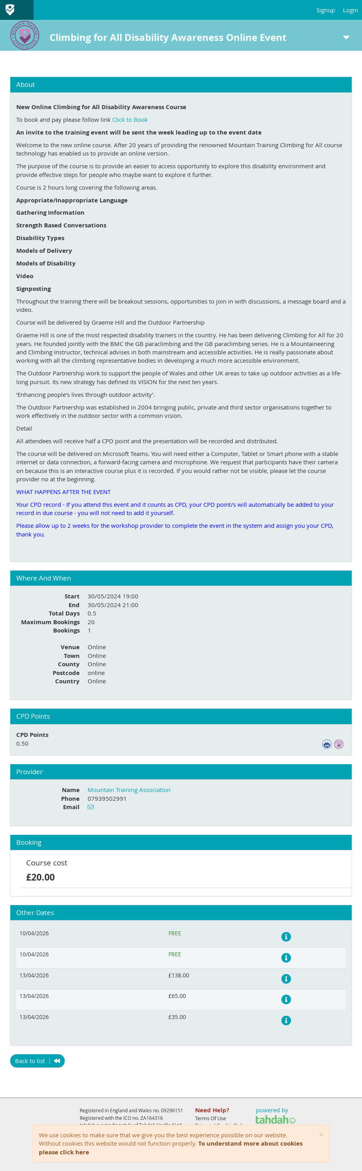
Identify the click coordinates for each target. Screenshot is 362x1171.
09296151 (172, 1110)
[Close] (321, 1134)
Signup (325, 10)
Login (350, 10)
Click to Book (130, 119)
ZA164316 (151, 1118)
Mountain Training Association (129, 790)
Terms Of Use (210, 1118)
